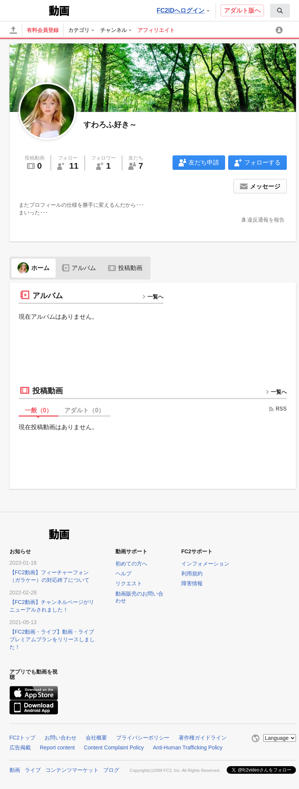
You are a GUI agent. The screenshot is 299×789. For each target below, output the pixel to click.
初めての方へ (131, 564)
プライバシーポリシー (142, 738)
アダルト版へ (242, 10)
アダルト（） (84, 410)
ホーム (34, 268)
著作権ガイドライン (203, 738)
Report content (57, 747)
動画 (15, 770)
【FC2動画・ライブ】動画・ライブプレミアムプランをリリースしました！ (52, 639)
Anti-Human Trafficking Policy (188, 747)
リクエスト (128, 583)
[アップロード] (13, 30)
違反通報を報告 (266, 220)
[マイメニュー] (280, 30)
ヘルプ (123, 573)
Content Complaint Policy (114, 747)
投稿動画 (125, 268)
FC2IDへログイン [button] (183, 10)
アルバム (79, 268)
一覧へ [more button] (152, 297)
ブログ (111, 770)
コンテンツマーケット (72, 770)
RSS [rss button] (277, 409)
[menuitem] (280, 11)
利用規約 (192, 573)
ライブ (33, 770)
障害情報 (192, 583)
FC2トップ (22, 738)
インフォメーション (205, 564)
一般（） (39, 410)
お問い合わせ (61, 738)
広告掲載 (20, 747)
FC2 (28, 10)
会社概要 (96, 738)
